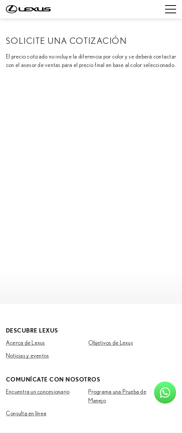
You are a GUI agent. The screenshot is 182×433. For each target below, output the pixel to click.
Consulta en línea (26, 413)
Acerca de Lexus (25, 343)
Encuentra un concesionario (37, 392)
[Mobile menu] (170, 9)
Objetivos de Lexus (110, 343)
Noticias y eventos (27, 356)
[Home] (28, 9)
